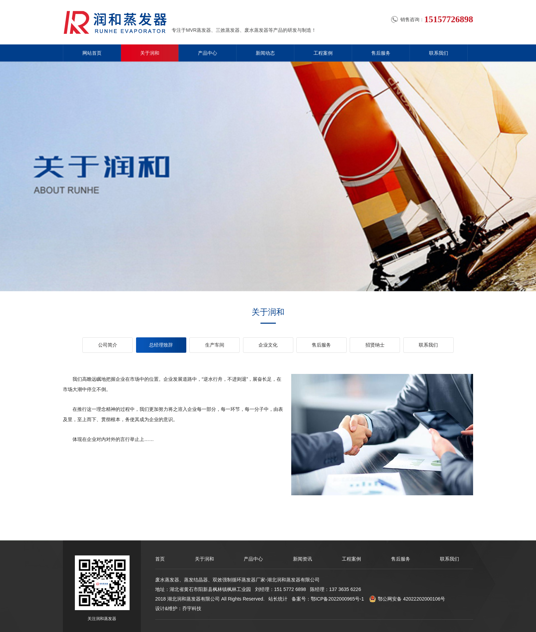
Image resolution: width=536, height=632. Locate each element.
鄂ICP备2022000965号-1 (337, 599)
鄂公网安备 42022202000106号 (407, 598)
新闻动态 (265, 53)
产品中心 (207, 53)
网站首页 (92, 53)
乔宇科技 (191, 608)
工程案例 (323, 53)
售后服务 (380, 53)
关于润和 (149, 53)
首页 (160, 559)
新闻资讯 (302, 559)
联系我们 (438, 53)
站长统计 (277, 599)
